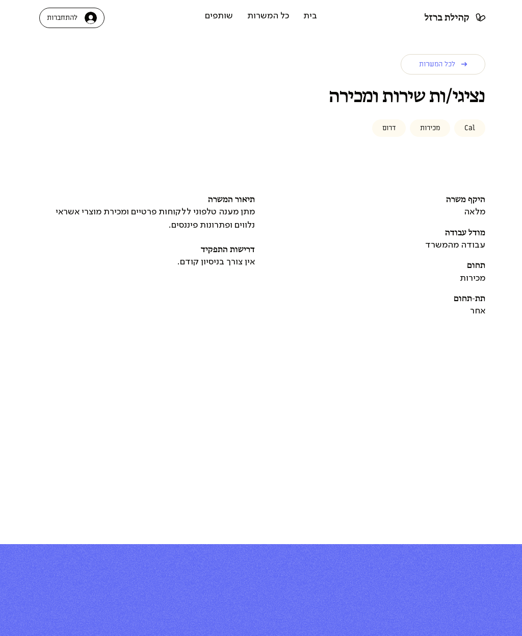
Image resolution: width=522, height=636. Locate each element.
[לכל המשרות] (443, 64)
